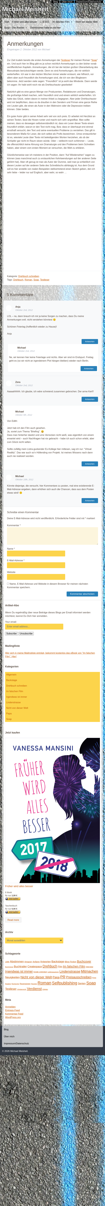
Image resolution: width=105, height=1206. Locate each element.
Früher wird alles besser (24, 22)
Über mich (9, 1036)
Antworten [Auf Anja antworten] (90, 341)
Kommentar (14, 525)
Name (11, 549)
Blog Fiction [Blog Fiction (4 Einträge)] (70, 961)
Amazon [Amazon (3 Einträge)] (28, 962)
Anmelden (10, 1007)
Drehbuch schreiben (28, 276)
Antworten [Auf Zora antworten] (90, 399)
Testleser (65, 60)
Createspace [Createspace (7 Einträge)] (34, 966)
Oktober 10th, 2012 (24, 479)
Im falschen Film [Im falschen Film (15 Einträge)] (74, 966)
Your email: (11, 622)
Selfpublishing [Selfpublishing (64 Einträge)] (64, 983)
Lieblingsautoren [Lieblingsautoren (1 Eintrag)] (53, 972)
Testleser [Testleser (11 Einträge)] (10, 989)
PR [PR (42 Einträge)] (62, 977)
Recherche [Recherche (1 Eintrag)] (15, 984)
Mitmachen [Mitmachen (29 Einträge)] (89, 971)
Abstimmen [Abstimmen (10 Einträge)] (17, 961)
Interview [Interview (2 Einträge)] (89, 967)
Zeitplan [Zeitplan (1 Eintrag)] (45, 989)
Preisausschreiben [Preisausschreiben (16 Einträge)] (78, 977)
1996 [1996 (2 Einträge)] (7, 962)
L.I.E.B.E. (45, 22)
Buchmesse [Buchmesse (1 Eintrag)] (9, 967)
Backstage (11, 680)
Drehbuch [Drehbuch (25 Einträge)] (50, 966)
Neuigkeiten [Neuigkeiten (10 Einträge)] (12, 977)
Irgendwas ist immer (16, 697)
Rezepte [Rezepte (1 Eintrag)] (34, 984)
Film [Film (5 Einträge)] (60, 966)
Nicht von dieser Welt (87, 22)
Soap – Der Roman (15, 28)
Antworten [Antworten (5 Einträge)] (45, 961)
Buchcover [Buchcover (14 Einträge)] (84, 961)
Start (6, 22)
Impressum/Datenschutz (16, 1043)
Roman (28, 280)
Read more (13, 920)
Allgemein (11, 674)
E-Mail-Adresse (15, 560)
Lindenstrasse (13, 702)
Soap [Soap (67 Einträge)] (91, 983)
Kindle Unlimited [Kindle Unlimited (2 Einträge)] (40, 972)
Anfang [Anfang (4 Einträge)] (36, 961)
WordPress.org (13, 1017)
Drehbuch (18, 280)
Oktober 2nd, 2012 (24, 310)
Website (11, 572)
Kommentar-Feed (14, 1014)
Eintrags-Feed (12, 1010)
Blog (6, 1029)
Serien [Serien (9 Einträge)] (82, 983)
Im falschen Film (63, 22)
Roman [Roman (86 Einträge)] (44, 982)
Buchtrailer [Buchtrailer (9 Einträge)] (20, 966)
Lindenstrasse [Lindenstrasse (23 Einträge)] (69, 971)
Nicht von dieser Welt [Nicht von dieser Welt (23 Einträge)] (36, 977)
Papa (8, 713)
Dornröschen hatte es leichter (45, 27)
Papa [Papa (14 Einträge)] (55, 977)
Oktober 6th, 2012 (23, 415)
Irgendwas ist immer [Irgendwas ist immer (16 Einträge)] (19, 971)
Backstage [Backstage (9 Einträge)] (57, 961)
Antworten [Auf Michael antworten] (89, 368)
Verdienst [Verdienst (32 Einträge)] (34, 989)
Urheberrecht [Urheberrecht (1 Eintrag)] (21, 989)
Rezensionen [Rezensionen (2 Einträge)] (25, 984)
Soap (94, 60)
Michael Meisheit (25, 9)
